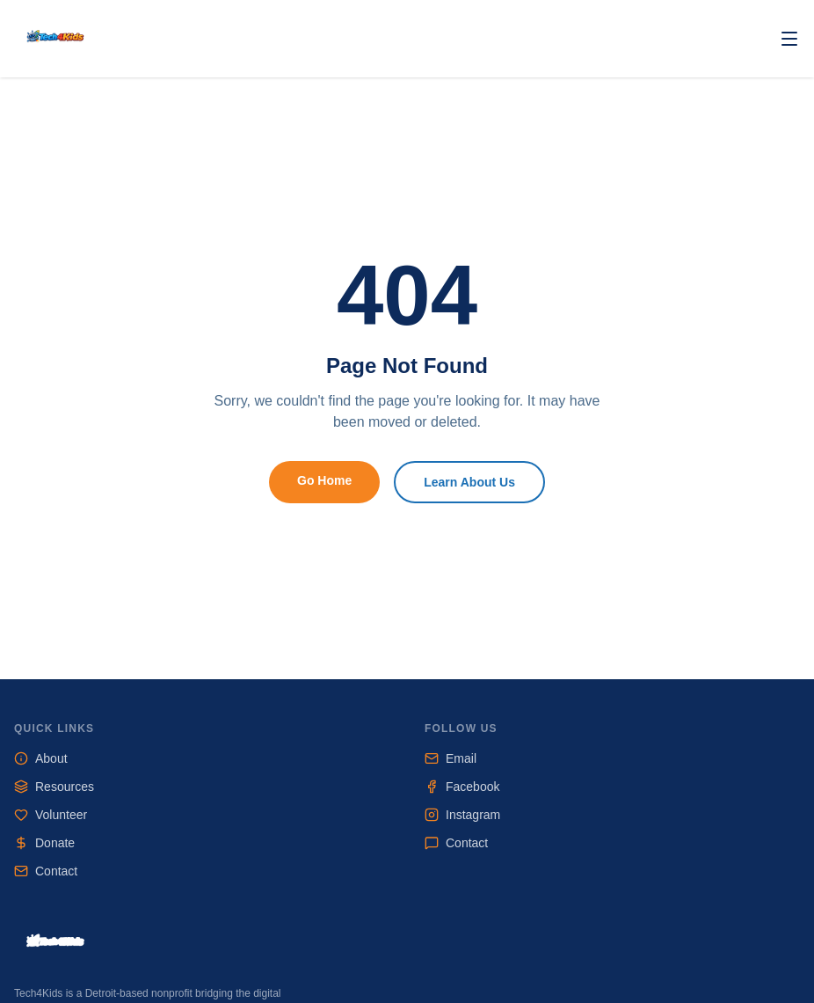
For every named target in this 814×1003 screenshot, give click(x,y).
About (41, 758)
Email (450, 758)
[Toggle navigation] (789, 38)
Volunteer (50, 815)
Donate (44, 843)
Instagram (462, 815)
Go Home (324, 480)
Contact (45, 871)
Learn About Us (469, 482)
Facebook (462, 787)
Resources (54, 787)
